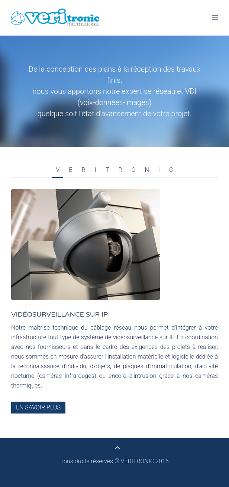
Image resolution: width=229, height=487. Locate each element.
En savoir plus (38, 407)
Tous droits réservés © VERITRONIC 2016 (114, 461)
